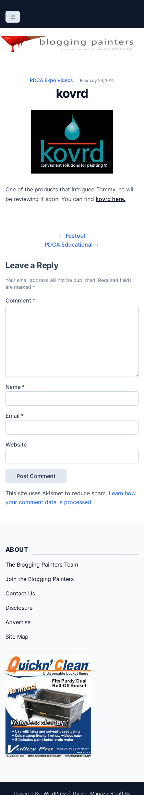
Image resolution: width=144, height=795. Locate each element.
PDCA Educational (72, 244)
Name (15, 386)
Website (16, 444)
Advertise (18, 622)
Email (14, 415)
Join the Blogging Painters (39, 579)
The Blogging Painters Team (41, 564)
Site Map (16, 636)
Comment (20, 300)
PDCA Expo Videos (51, 80)
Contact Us (20, 593)
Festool (72, 235)
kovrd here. (110, 198)
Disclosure (19, 607)
